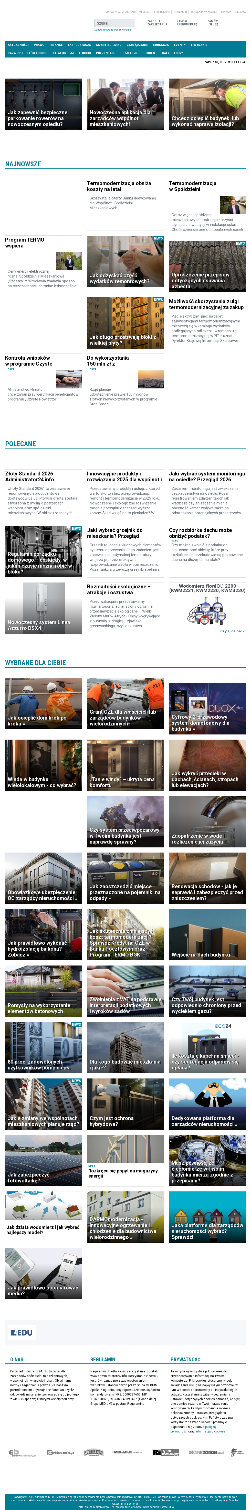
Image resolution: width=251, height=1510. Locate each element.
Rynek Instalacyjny (166, 1452)
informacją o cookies (210, 1431)
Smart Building (109, 45)
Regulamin (180, 12)
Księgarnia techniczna (206, 1452)
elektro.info (60, 1452)
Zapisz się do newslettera (224, 62)
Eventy (180, 45)
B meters (129, 53)
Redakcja (225, 12)
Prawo (39, 45)
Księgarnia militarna (237, 1452)
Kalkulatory (172, 53)
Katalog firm (63, 53)
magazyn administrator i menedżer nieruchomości (138, 12)
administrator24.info (43, 23)
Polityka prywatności (203, 12)
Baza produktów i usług (27, 53)
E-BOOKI (85, 53)
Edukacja (161, 45)
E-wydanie (199, 45)
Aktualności (18, 45)
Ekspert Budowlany (22, 1452)
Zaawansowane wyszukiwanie (112, 29)
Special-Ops (93, 1452)
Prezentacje (106, 53)
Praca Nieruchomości (165, 62)
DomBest (149, 53)
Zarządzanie (137, 45)
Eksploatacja (79, 45)
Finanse (56, 45)
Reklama (240, 12)
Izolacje (127, 1452)
